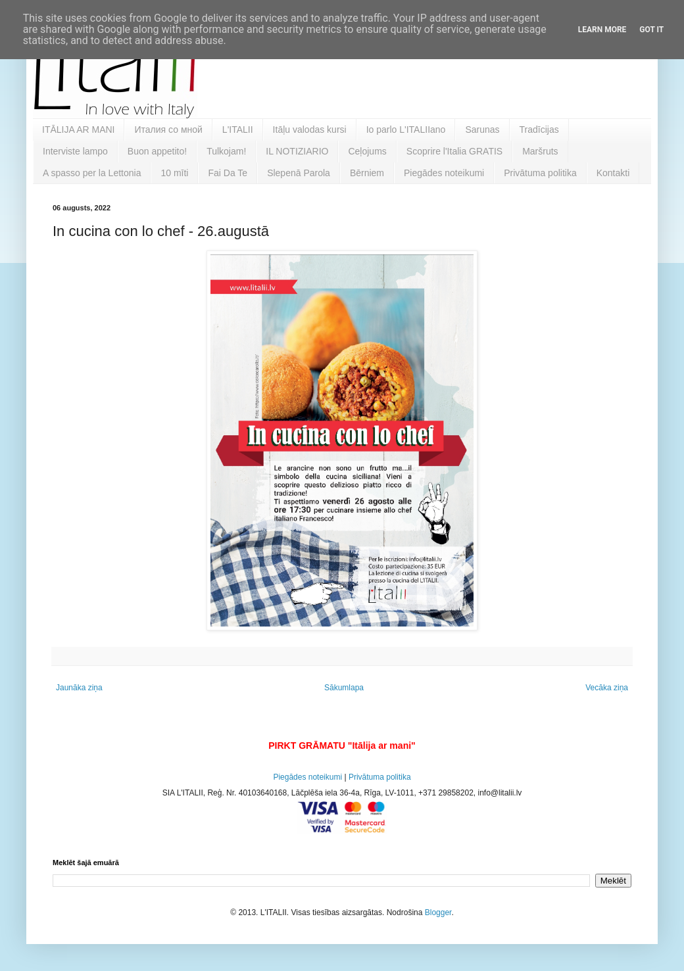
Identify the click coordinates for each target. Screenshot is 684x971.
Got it (651, 29)
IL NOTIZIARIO (297, 151)
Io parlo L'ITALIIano (406, 129)
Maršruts (540, 151)
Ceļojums (367, 151)
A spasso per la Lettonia (92, 173)
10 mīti (174, 173)
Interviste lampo (75, 151)
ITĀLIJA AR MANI (78, 129)
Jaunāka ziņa (79, 687)
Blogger (438, 912)
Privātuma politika (540, 173)
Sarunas (482, 129)
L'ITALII (237, 129)
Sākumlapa (344, 687)
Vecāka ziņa (606, 687)
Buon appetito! (157, 151)
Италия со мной (168, 129)
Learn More (602, 29)
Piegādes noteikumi (444, 173)
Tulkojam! (226, 151)
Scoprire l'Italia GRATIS (454, 151)
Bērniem (367, 173)
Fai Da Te (227, 173)
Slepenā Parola (298, 173)
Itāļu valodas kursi (310, 129)
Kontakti (613, 173)
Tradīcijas (539, 129)
